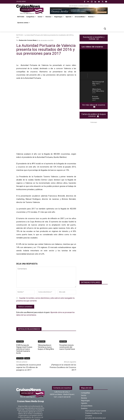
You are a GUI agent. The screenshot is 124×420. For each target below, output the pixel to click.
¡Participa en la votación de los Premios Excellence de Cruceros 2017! (63, 341)
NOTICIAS (19, 35)
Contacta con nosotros (62, 362)
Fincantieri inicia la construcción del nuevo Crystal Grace (67, 321)
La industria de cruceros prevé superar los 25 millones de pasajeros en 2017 (28, 341)
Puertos (27, 332)
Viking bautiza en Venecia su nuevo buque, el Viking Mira (46, 321)
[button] (105, 29)
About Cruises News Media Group (62, 396)
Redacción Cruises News (28, 40)
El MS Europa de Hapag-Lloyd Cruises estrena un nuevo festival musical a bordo (24, 323)
